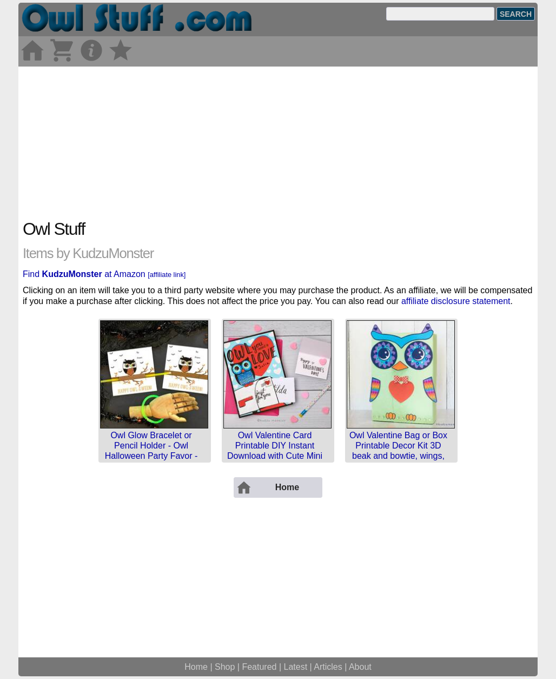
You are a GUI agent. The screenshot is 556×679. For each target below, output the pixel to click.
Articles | (331, 666)
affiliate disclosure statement (456, 301)
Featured (259, 666)
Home (196, 666)
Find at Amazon (104, 274)
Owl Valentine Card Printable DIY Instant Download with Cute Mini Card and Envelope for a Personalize (274, 456)
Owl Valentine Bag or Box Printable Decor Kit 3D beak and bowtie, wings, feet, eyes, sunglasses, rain (398, 456)
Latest (296, 666)
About (360, 666)
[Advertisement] (278, 142)
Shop (225, 666)
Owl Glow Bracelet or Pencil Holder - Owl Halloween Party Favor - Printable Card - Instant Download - (151, 456)
